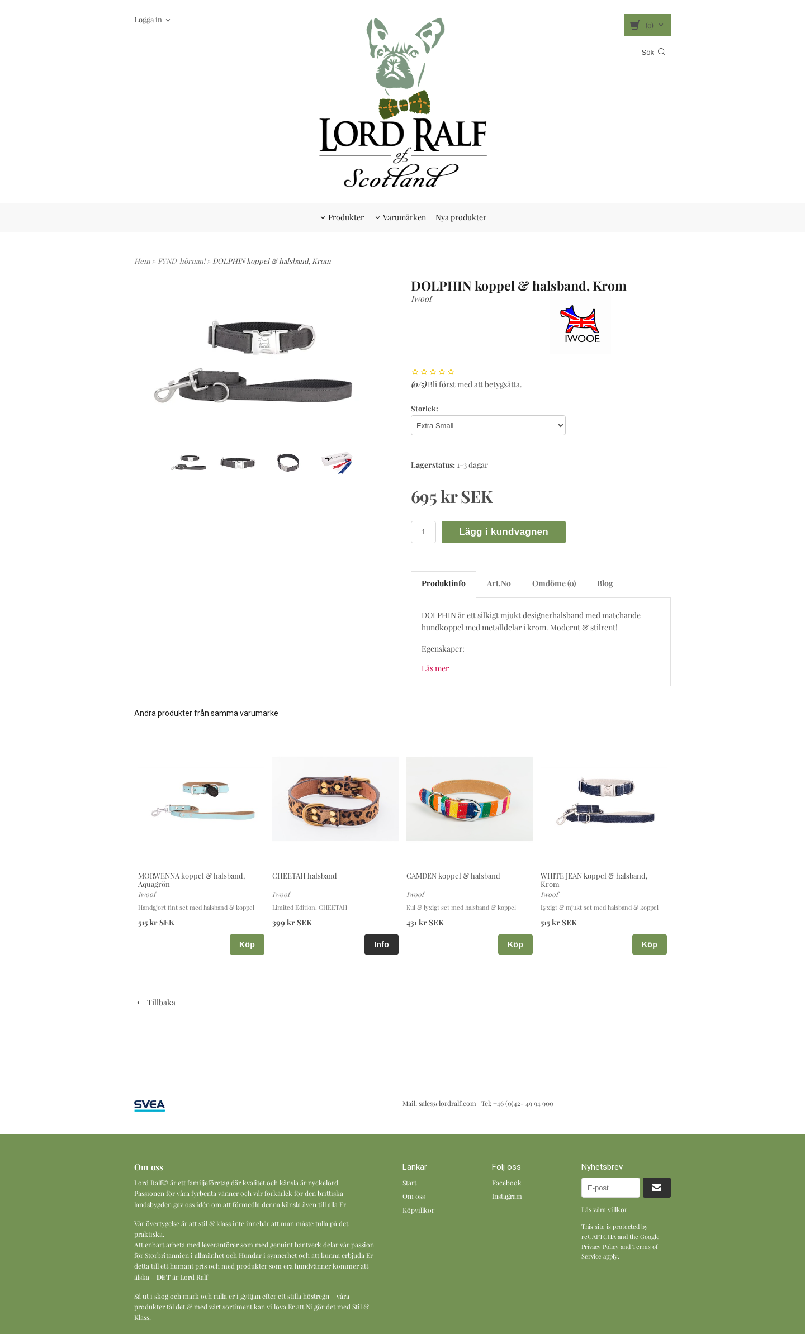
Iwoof (421, 298)
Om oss (413, 1195)
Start (409, 1182)
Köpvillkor (418, 1209)
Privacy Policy (600, 1246)
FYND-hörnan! (182, 260)
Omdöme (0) (554, 583)
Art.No (499, 583)
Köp (247, 944)
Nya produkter (460, 217)
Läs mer (435, 668)
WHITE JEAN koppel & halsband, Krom (594, 880)
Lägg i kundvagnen (503, 531)
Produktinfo (444, 583)
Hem (142, 260)
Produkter (346, 217)
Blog (605, 583)
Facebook (507, 1182)
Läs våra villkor (604, 1209)
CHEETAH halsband (304, 875)
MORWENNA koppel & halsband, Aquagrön (191, 880)
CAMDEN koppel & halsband (453, 875)
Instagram (507, 1195)
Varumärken (404, 217)
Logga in (148, 19)
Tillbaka (155, 1002)
